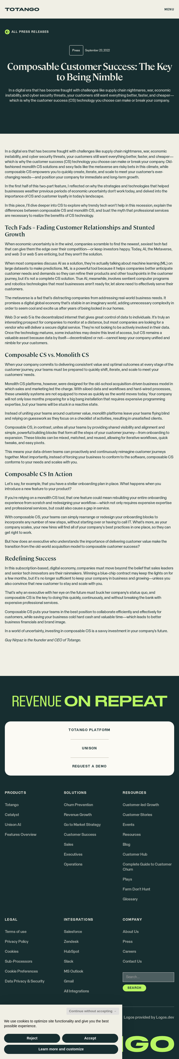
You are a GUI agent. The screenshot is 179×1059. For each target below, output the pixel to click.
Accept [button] (90, 1038)
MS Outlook (73, 971)
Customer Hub (135, 854)
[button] (169, 9)
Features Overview (20, 835)
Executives (73, 854)
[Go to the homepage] (22, 9)
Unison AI (13, 825)
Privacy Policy (17, 942)
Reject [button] (32, 1038)
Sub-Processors (18, 961)
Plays (127, 879)
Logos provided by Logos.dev (149, 1017)
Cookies (12, 952)
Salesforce (73, 932)
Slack (68, 961)
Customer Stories (137, 815)
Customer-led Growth (141, 805)
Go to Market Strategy (82, 825)
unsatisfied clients (147, 418)
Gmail (69, 981)
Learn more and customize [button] (61, 1049)
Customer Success (80, 835)
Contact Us (132, 961)
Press (128, 942)
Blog (126, 844)
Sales (68, 844)
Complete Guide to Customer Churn (147, 867)
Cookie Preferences (21, 971)
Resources (132, 835)
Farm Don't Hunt (136, 889)
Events (128, 825)
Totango (12, 805)
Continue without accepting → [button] (93, 1011)
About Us (131, 932)
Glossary (130, 899)
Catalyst (12, 815)
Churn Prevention (78, 805)
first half (21, 186)
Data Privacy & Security (25, 981)
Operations (73, 864)
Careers (129, 952)
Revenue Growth (78, 815)
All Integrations (76, 991)
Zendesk (71, 942)
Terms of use (15, 932)
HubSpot (71, 952)
